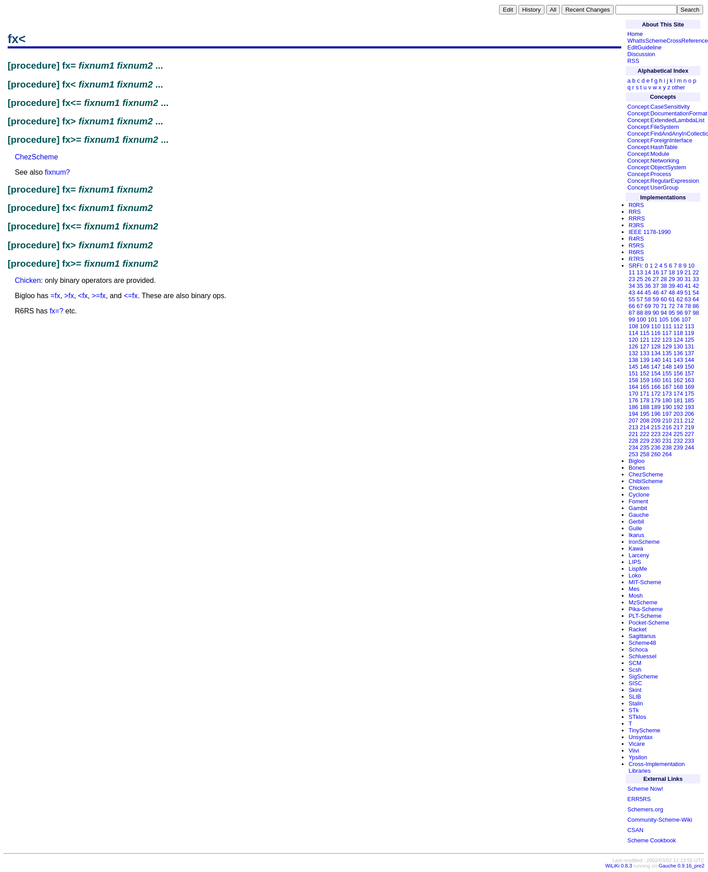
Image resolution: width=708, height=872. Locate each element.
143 (678, 360)
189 (655, 407)
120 (633, 339)
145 (633, 366)
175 (689, 393)
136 (678, 353)
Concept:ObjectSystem (657, 167)
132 (633, 353)
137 (689, 353)
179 (655, 400)
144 (689, 360)
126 (633, 346)
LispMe (637, 568)
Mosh (635, 595)
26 (648, 279)
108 (633, 326)
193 (689, 407)
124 (678, 339)
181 (678, 400)
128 (655, 346)
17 (663, 272)
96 (680, 312)
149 (678, 366)
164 (633, 386)
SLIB (634, 696)
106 (675, 319)
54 (696, 292)
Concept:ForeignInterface (660, 140)
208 (644, 420)
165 (644, 386)
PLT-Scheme (644, 615)
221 (633, 434)
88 (640, 312)
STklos (637, 716)
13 (640, 272)
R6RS (636, 252)
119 (689, 333)
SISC (635, 683)
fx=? (56, 311)
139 (644, 360)
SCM (634, 663)
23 (631, 279)
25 (640, 279)
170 (633, 393)
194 (633, 413)
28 (663, 279)
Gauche (638, 514)
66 (631, 306)
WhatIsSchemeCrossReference (668, 40)
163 (689, 380)
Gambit (637, 508)
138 (633, 360)
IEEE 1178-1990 (649, 232)
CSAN (636, 830)
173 (667, 393)
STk (633, 710)
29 (671, 279)
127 (644, 346)
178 (644, 400)
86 (696, 306)
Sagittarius (641, 636)
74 (680, 306)
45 (648, 292)
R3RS (636, 225)
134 (655, 353)
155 (667, 373)
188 (644, 407)
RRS (634, 211)
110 (655, 326)
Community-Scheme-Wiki (660, 819)
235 (644, 447)
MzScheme (642, 602)
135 (667, 353)
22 (696, 272)
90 (656, 312)
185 (689, 400)
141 (667, 360)
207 (633, 420)
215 (655, 427)
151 (633, 373)
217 (678, 427)
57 (640, 299)
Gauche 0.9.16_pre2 (681, 865)
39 (671, 285)
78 (688, 306)
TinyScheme (644, 730)
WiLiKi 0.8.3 (618, 865)
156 (678, 373)
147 (655, 366)
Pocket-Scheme (648, 622)
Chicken (28, 280)
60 (663, 299)
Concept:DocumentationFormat (668, 113)
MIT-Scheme (644, 582)
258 (644, 454)
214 (644, 427)
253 (633, 454)
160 (655, 380)
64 (696, 299)
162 (678, 380)
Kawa (635, 548)
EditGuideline (645, 47)
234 (633, 447)
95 (671, 312)
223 (655, 434)
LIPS (634, 562)
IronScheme (643, 541)
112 (678, 326)
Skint (634, 690)
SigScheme (643, 676)
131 (689, 346)
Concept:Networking (653, 160)
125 (689, 339)
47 (663, 292)
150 (689, 366)
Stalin (635, 703)
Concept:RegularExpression (663, 180)
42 (696, 285)
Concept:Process (649, 174)
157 (689, 373)
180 (667, 400)
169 (689, 386)
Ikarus (636, 535)
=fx (55, 295)
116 (655, 333)
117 (667, 333)
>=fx (99, 295)
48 (671, 292)
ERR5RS (639, 799)
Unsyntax (640, 737)
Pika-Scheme (645, 609)
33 (696, 279)
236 (655, 447)
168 (678, 386)
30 (680, 279)
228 (633, 440)
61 (671, 299)
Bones (636, 467)
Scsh (634, 669)
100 (641, 319)
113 (689, 326)
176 (633, 400)
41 (688, 285)
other (678, 87)
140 (655, 360)
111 (667, 326)
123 (667, 339)
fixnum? (57, 172)
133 (644, 353)
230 (655, 440)
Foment (638, 501)
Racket (637, 629)
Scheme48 (642, 642)
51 (688, 292)
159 (644, 380)
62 (680, 299)
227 (689, 434)
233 (689, 440)
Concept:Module (648, 153)
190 (667, 407)
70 (656, 306)
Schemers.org (646, 809)
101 (652, 319)
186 (633, 407)
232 (678, 440)
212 (689, 420)
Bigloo (636, 461)
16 (656, 272)
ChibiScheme (645, 481)
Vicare (636, 743)
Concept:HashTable (653, 147)
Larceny (638, 555)
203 (678, 413)
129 (667, 346)
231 (667, 440)
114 (633, 333)
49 (680, 292)
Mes (633, 589)
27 (656, 279)
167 (667, 386)
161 (667, 380)
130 (678, 346)
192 (678, 407)
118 (678, 333)
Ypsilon (637, 757)
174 (678, 393)
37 (656, 285)
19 (680, 272)
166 (655, 386)
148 (667, 366)
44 (640, 292)
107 (686, 319)
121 (644, 339)
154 (655, 373)
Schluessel (642, 656)
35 (640, 285)
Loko (634, 575)
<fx (83, 295)
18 (671, 272)
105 (663, 319)
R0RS (636, 205)
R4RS (636, 238)
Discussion (641, 54)
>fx (69, 295)
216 (667, 427)
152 (644, 373)
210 (667, 420)
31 (688, 279)
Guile (635, 528)
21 (688, 272)
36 (648, 285)
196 (655, 413)
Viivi (633, 750)
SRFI (635, 265)
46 (656, 292)
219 (689, 427)
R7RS (636, 258)
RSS (633, 60)
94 (663, 312)
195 (644, 413)
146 (644, 366)
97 (688, 312)
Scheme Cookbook (652, 840)
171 (644, 393)
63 (688, 299)
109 (644, 326)
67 (640, 306)
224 (667, 434)
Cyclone (638, 494)
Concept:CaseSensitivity (659, 106)
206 (689, 413)
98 (696, 312)
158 (633, 380)
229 (644, 440)
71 (663, 306)
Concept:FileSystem (653, 126)
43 (631, 292)
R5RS (636, 245)
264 (667, 454)
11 (631, 272)
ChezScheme (36, 157)
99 (631, 319)
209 (655, 420)
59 (656, 299)
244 (689, 447)
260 (655, 454)
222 (644, 434)
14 (648, 272)
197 (667, 413)
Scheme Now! (646, 788)
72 (671, 306)
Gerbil (636, 521)
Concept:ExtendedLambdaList (666, 120)
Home (635, 34)
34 (631, 285)
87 (631, 312)
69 (648, 306)
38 (663, 285)
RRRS (636, 218)
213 (633, 427)
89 (648, 312)
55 (631, 299)
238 (667, 447)
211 (678, 420)
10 (691, 265)
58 (648, 299)
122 (655, 339)
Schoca (638, 649)
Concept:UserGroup (653, 187)
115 (644, 333)
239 (678, 447)
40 (680, 285)
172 (655, 393)
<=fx (130, 295)
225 (678, 434)
